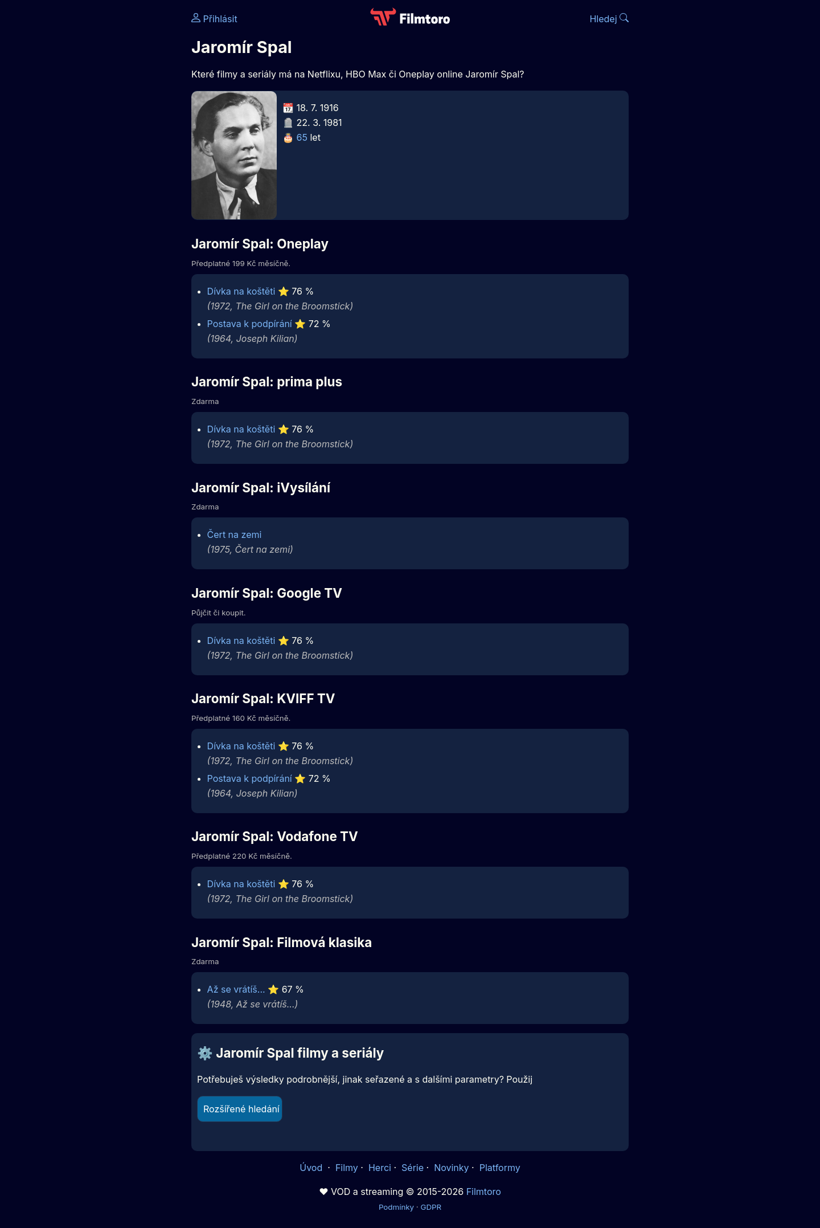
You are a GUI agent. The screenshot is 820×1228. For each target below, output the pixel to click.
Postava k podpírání (249, 323)
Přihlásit (214, 19)
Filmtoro (483, 1191)
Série (412, 1167)
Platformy (499, 1167)
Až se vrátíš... (236, 989)
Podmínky (396, 1206)
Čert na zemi (234, 534)
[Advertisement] (109, 175)
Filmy (346, 1167)
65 (302, 137)
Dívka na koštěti (241, 291)
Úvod (312, 1167)
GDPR (430, 1206)
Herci (379, 1167)
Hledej (609, 19)
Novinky (451, 1167)
